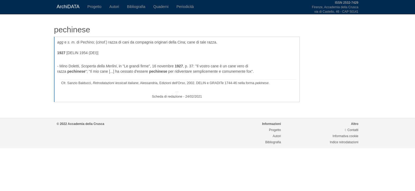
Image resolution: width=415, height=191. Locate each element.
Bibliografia (136, 7)
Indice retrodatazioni (344, 142)
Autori (114, 7)
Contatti (351, 130)
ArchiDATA (68, 6)
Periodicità (185, 7)
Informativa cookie (345, 136)
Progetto (94, 7)
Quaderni (161, 7)
